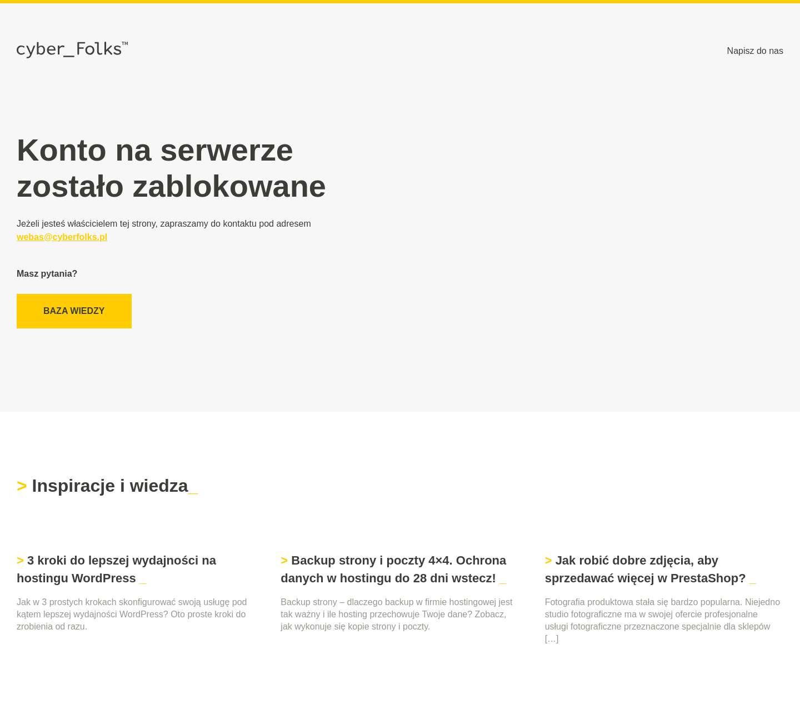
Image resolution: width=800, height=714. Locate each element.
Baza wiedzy (74, 311)
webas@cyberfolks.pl (62, 237)
